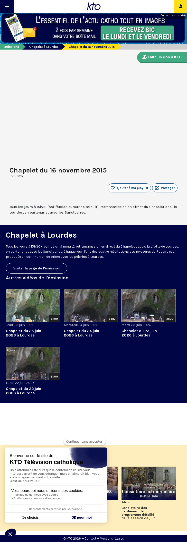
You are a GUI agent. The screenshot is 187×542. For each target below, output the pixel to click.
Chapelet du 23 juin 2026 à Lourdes (139, 332)
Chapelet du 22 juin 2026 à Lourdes (23, 390)
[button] (165, 188)
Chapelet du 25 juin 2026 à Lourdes (23, 332)
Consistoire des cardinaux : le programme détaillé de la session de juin (138, 513)
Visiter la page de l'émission (36, 268)
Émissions (11, 47)
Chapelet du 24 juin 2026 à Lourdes (81, 332)
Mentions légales (112, 538)
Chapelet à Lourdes (43, 47)
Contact (90, 538)
